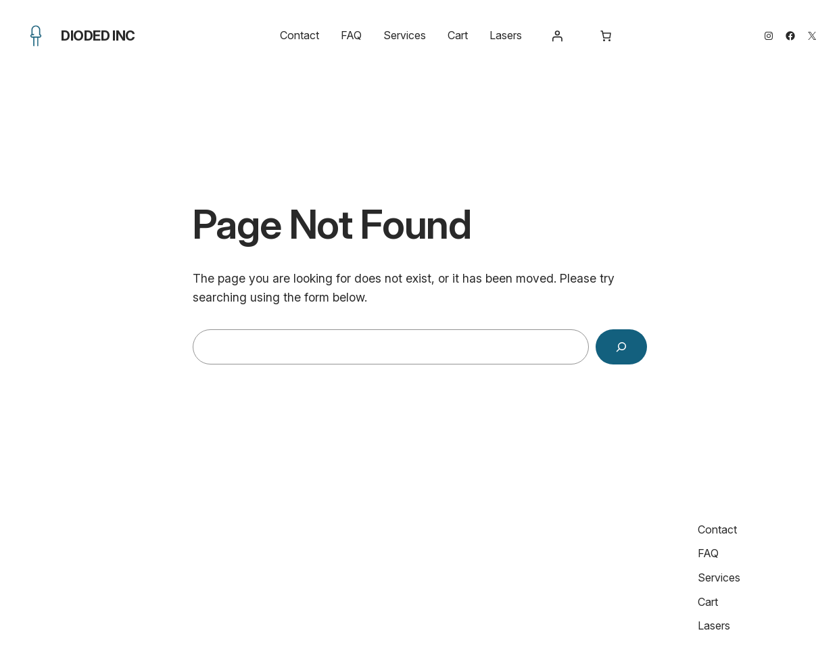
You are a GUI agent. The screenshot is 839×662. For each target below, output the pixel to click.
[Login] (557, 35)
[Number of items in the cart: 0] (605, 35)
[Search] (621, 346)
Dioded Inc (98, 36)
